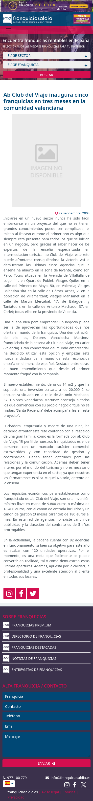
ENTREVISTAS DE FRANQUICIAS (32, 669)
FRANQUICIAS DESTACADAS (29, 647)
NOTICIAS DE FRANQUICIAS (29, 658)
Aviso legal (50, 792)
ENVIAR (46, 763)
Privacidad (16, 797)
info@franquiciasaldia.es (68, 777)
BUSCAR (46, 74)
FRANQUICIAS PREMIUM (27, 625)
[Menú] (8, 30)
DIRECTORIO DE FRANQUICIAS (32, 636)
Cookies (69, 792)
